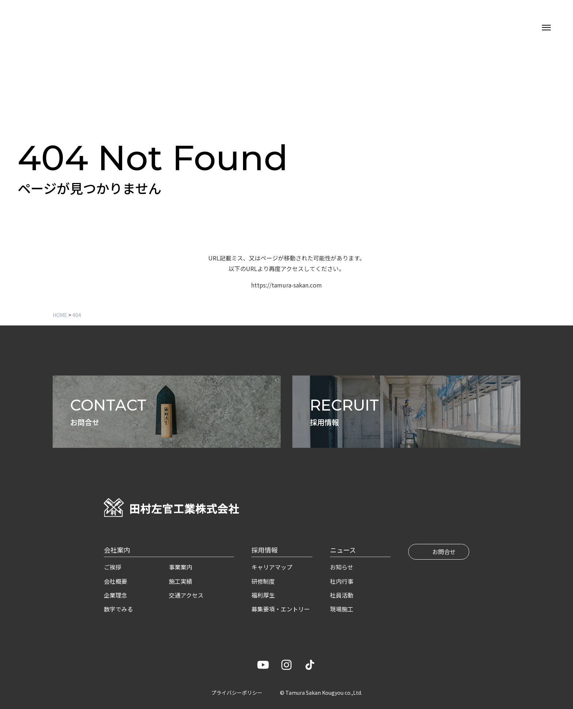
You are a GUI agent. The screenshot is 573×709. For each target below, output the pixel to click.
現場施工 (341, 609)
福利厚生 (263, 595)
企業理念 (115, 595)
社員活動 (341, 595)
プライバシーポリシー (236, 692)
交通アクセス (186, 595)
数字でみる (118, 609)
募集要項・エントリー (280, 609)
